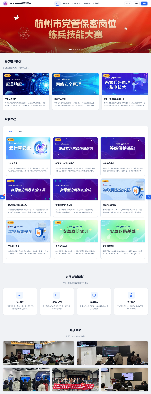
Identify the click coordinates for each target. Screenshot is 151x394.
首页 (57, 3)
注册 (144, 3)
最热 (20, 131)
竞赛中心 (96, 3)
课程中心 (66, 3)
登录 (136, 3)
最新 (10, 131)
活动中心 (87, 3)
